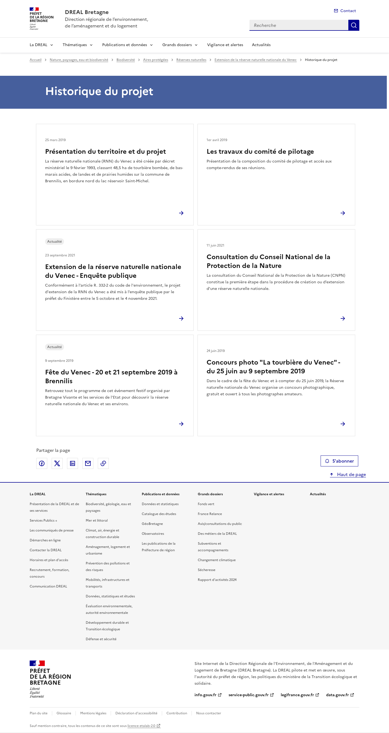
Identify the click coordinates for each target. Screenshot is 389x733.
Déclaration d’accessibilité (136, 713)
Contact (348, 11)
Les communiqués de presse (52, 530)
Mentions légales (93, 713)
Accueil (35, 59)
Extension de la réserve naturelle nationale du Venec (256, 59)
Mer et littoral (97, 520)
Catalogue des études (159, 513)
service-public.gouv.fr (249, 695)
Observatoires (153, 533)
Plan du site (39, 713)
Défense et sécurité (101, 639)
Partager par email (87, 463)
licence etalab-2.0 (141, 725)
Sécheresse (206, 569)
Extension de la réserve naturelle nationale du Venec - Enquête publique (113, 271)
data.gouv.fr (337, 695)
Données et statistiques (160, 504)
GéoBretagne (152, 523)
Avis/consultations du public (220, 523)
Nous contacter (208, 713)
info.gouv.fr (205, 695)
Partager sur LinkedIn (72, 463)
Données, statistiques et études (110, 596)
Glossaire (64, 713)
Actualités (261, 45)
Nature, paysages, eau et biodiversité (79, 59)
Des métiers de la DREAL (217, 533)
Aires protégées (155, 59)
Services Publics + (43, 520)
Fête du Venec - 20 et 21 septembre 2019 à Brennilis (111, 376)
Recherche (353, 25)
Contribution (176, 713)
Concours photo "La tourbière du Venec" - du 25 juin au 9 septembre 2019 (273, 366)
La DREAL (38, 45)
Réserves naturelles (191, 59)
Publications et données (124, 45)
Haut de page (351, 474)
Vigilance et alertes (225, 45)
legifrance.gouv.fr (297, 695)
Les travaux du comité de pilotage (260, 151)
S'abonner (339, 461)
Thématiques (75, 45)
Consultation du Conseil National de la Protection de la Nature (268, 261)
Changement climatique (217, 560)
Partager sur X (57, 463)
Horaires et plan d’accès (49, 560)
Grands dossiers (177, 45)
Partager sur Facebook (41, 463)
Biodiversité (125, 59)
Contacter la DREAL (46, 550)
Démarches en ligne (45, 540)
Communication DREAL (48, 586)
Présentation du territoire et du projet (105, 151)
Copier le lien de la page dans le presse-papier (103, 463)
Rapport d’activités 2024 (217, 579)
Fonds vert (206, 504)
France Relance (210, 513)
